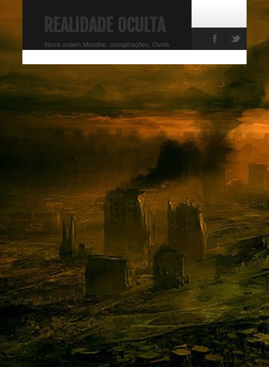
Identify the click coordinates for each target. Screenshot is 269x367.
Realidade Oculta (104, 25)
